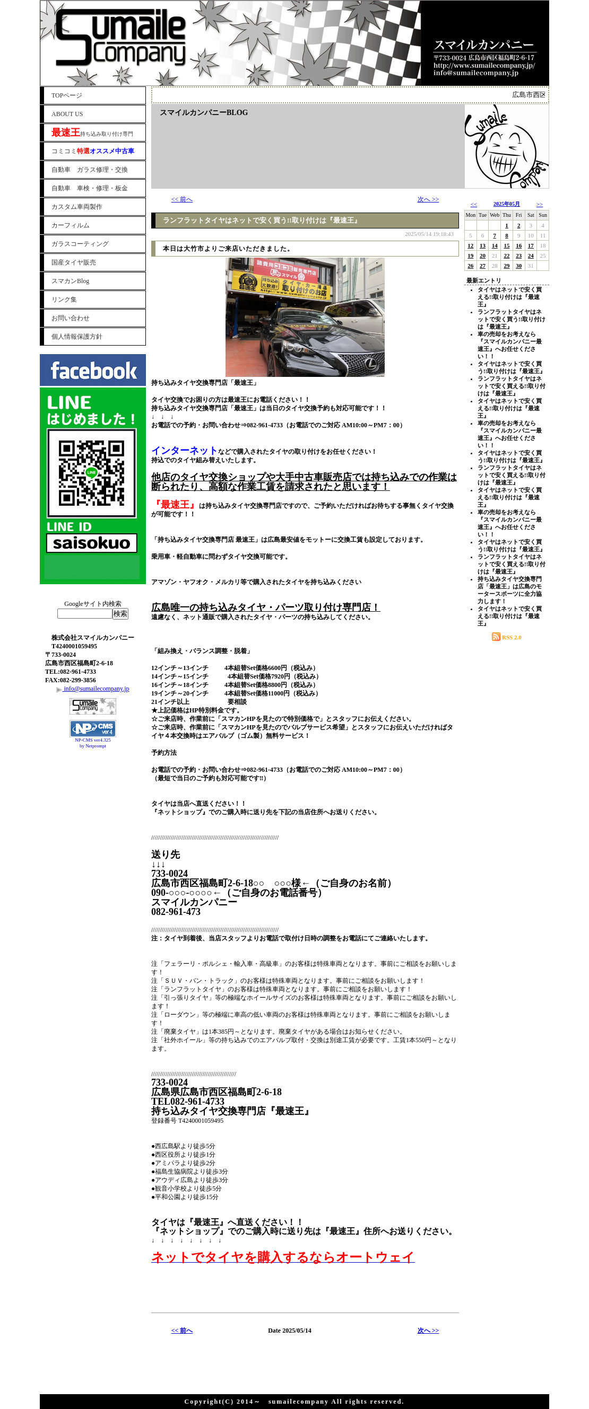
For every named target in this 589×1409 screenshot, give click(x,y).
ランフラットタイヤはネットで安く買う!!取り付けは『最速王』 (262, 220)
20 (483, 255)
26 (470, 265)
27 (483, 265)
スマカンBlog (70, 281)
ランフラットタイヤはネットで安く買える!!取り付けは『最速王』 (511, 386)
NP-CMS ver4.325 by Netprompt (93, 742)
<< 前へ (182, 199)
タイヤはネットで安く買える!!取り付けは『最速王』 (510, 296)
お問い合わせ (70, 318)
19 (470, 255)
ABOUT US (67, 114)
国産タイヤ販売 (73, 262)
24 (531, 255)
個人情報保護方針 (76, 336)
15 (506, 245)
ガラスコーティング (80, 244)
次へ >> (428, 199)
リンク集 (64, 299)
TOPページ (66, 95)
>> (539, 204)
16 (519, 245)
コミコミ (92, 151)
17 (531, 245)
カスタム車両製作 (76, 206)
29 (506, 265)
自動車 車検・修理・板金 (89, 188)
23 (519, 255)
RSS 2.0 (506, 637)
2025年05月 (506, 204)
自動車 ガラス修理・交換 (89, 169)
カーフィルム (70, 225)
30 (519, 265)
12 (470, 245)
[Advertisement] (93, 778)
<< (474, 204)
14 (495, 245)
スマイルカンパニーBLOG (204, 113)
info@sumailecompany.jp (92, 688)
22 (506, 255)
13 (483, 245)
